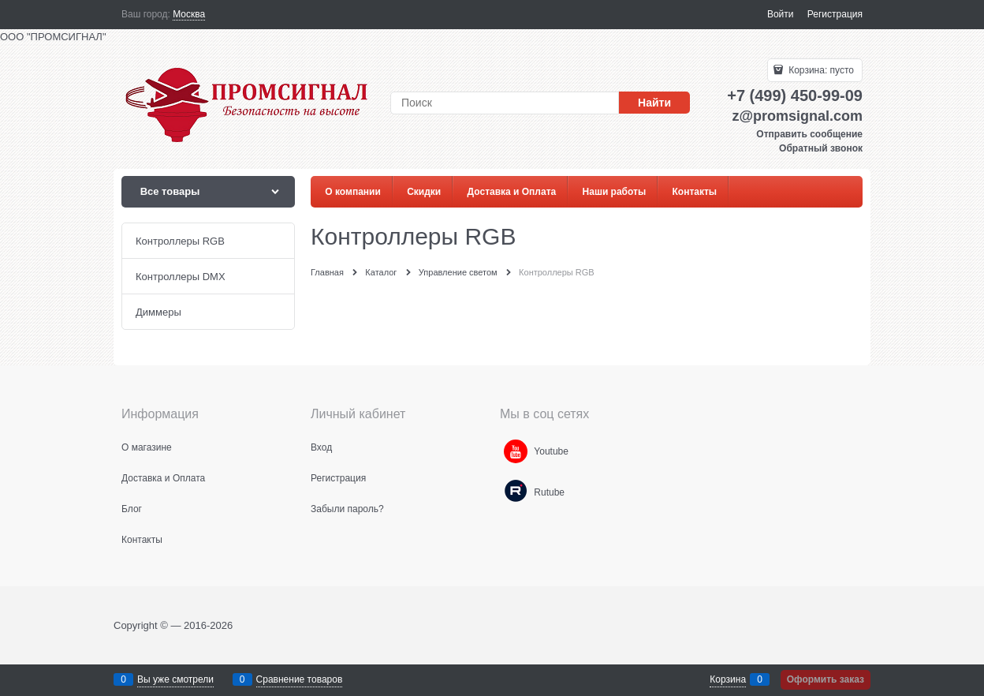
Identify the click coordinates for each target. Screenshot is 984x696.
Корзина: (820, 70)
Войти (780, 14)
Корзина (728, 679)
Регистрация (835, 14)
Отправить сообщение (809, 134)
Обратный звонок (821, 148)
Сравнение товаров (299, 679)
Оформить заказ (825, 679)
